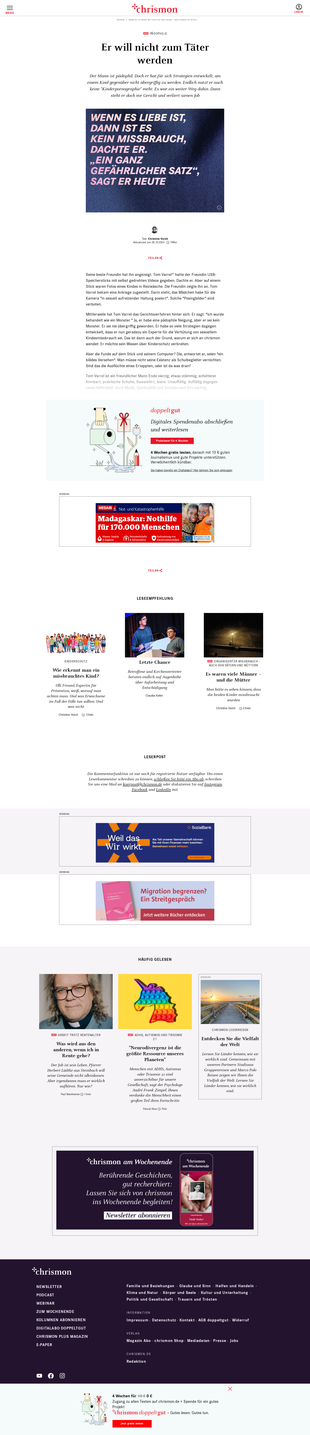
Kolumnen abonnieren (61, 1320)
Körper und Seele (179, 1292)
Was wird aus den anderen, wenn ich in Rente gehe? (76, 1050)
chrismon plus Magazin (62, 1336)
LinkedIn (163, 789)
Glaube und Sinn (195, 1286)
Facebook (139, 789)
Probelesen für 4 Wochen (172, 440)
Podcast (45, 1295)
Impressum (137, 1320)
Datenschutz (164, 1320)
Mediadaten (198, 1340)
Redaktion (136, 1361)
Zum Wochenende (55, 1311)
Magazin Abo (139, 1340)
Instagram (213, 784)
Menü (10, 12)
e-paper (44, 1345)
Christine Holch (158, 238)
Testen (264, 9)
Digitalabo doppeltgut (61, 1328)
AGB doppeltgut (213, 1320)
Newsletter (49, 1286)
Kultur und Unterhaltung (224, 1292)
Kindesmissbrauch (101, 337)
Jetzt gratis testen (132, 1423)
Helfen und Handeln (234, 1286)
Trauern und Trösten (197, 1299)
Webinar (45, 1303)
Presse (219, 1340)
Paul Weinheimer (70, 1094)
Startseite (121, 20)
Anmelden (298, 9)
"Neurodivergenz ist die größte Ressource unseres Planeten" (155, 1054)
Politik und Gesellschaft (150, 1299)
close (230, 1389)
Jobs (234, 1340)
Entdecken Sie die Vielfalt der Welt (230, 1041)
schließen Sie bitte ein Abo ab (179, 779)
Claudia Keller (154, 695)
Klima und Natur (142, 1292)
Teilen (153, 258)
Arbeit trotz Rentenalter (79, 1035)
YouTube (39, 1376)
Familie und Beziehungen (151, 1286)
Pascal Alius (150, 1109)
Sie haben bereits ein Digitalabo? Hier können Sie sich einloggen (191, 470)
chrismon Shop (169, 1340)
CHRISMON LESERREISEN (230, 1030)
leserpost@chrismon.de (142, 784)
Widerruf (240, 1320)
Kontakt (187, 1320)
